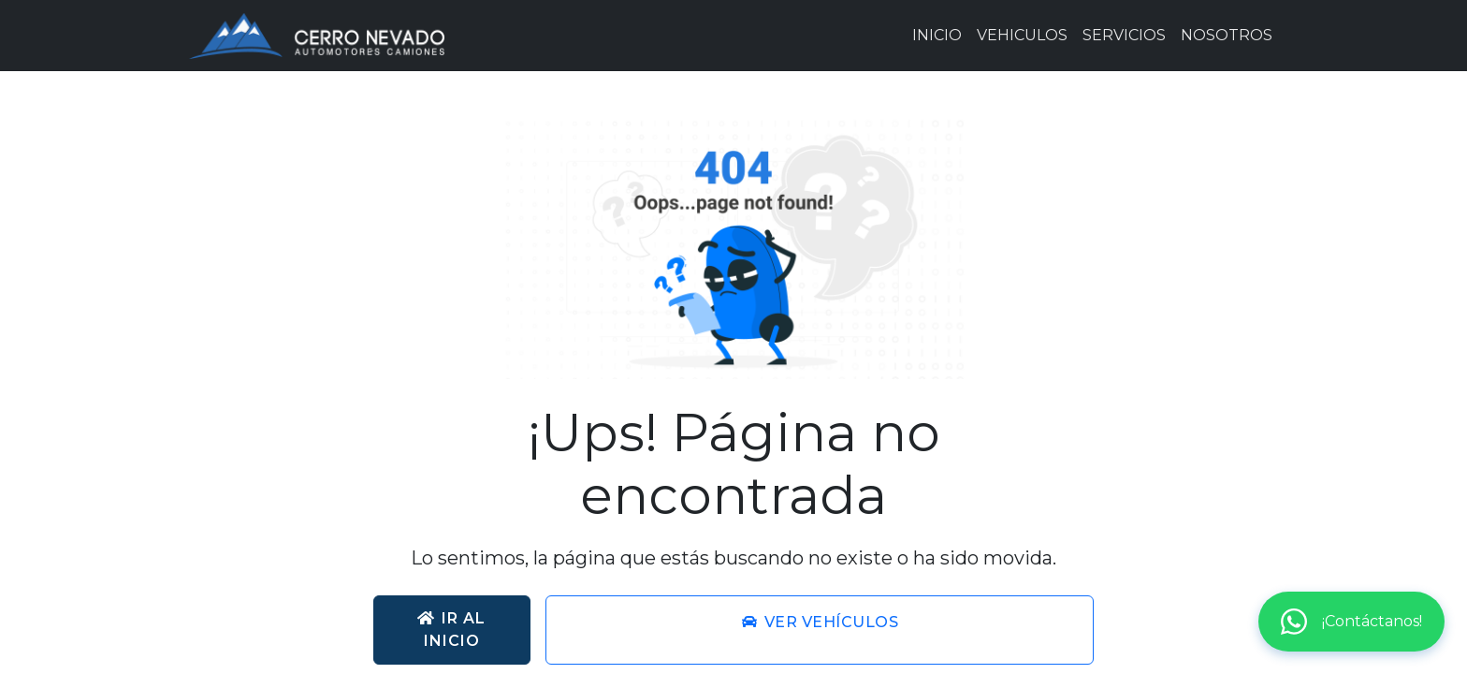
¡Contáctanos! (1351, 622)
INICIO (937, 35)
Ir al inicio (451, 629)
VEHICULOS (1022, 35)
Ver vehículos (820, 622)
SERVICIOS (1124, 35)
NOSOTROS (1226, 35)
